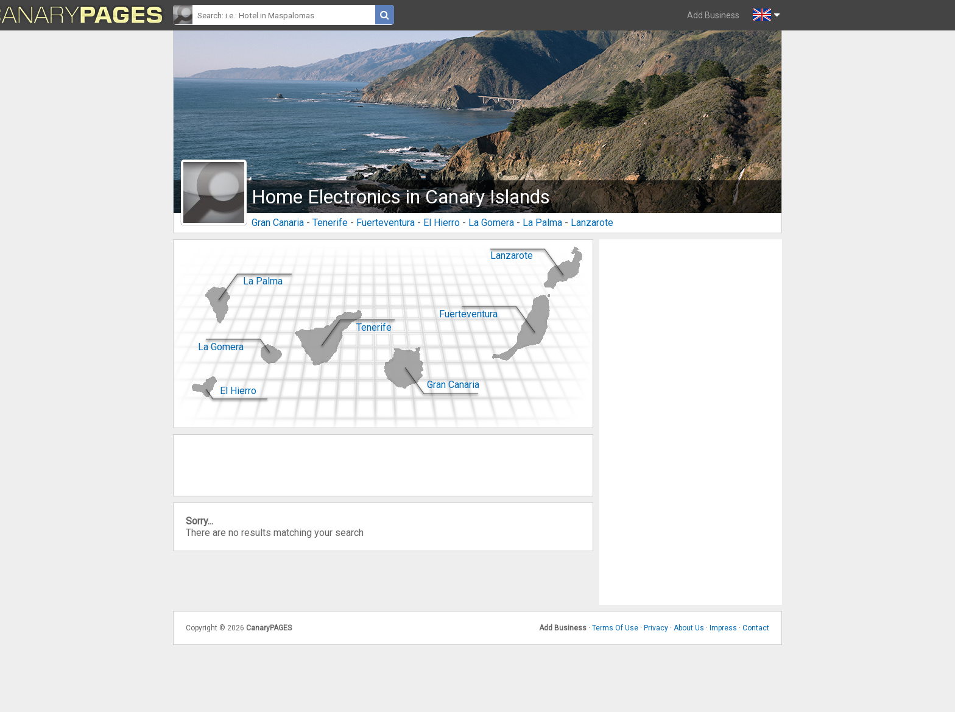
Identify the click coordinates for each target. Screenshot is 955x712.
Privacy (656, 628)
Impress (723, 628)
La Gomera (491, 222)
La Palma (542, 222)
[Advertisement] (690, 422)
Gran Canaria (278, 222)
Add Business (713, 15)
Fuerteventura (385, 222)
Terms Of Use (615, 628)
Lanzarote (592, 222)
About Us (689, 628)
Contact (755, 628)
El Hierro (441, 222)
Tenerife (330, 222)
